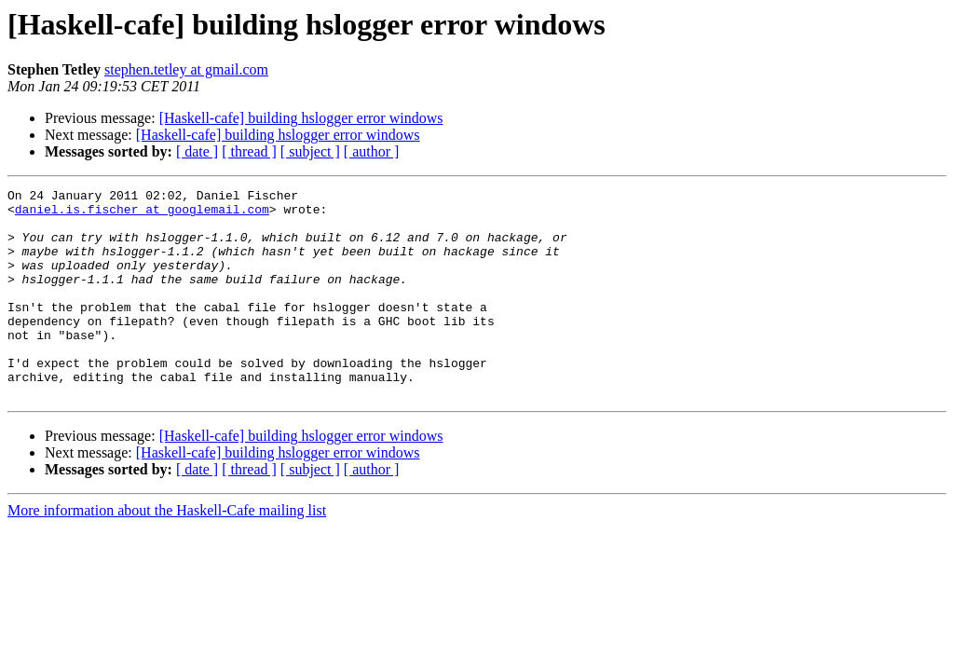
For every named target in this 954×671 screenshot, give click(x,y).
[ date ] (197, 151)
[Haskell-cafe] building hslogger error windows (301, 118)
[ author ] (372, 151)
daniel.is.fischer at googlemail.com (142, 214)
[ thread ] (249, 151)
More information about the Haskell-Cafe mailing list (166, 552)
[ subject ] (310, 151)
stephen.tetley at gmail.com (186, 69)
